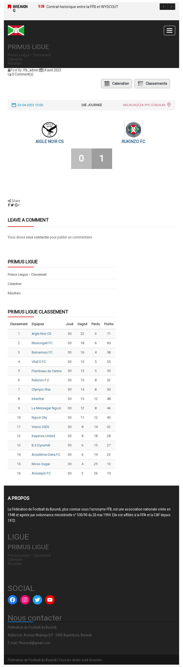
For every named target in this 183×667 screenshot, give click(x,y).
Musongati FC (42, 343)
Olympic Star (41, 389)
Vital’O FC (39, 362)
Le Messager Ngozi (46, 408)
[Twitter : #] (37, 599)
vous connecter (37, 237)
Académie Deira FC (46, 455)
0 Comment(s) (20, 74)
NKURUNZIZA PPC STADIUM (144, 105)
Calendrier (116, 83)
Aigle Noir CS (50, 141)
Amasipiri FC (41, 473)
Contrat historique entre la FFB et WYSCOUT (82, 7)
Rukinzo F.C (133, 141)
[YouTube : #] (50, 599)
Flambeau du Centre (47, 371)
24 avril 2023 (50, 70)
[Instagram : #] (25, 599)
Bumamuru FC (42, 352)
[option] (101, 6)
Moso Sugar (41, 464)
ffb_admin (30, 70)
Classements (152, 83)
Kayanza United (43, 436)
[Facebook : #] (12, 599)
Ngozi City (39, 417)
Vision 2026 (40, 427)
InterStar (38, 399)
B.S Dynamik (41, 445)
